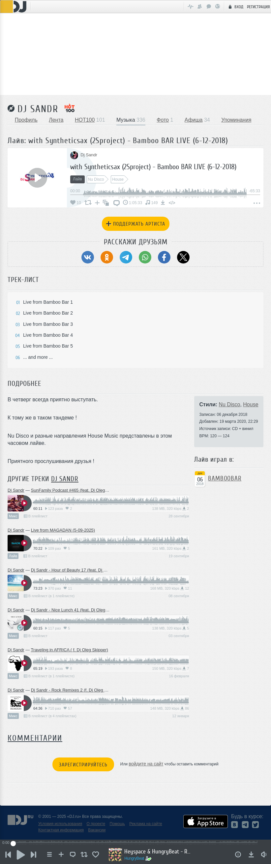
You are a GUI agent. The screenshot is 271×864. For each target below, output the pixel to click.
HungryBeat (136, 858)
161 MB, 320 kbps (170, 548)
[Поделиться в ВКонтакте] (87, 257)
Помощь (117, 823)
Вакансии (96, 830)
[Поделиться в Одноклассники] (106, 257)
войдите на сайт (146, 763)
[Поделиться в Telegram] (126, 257)
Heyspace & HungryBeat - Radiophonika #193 (159, 851)
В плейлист (35, 516)
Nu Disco (229, 404)
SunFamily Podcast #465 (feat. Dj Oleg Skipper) (76, 490)
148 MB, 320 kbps (169, 708)
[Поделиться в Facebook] (164, 257)
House (250, 404)
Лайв (13, 556)
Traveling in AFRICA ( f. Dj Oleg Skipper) (69, 649)
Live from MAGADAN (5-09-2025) (63, 530)
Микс (13, 516)
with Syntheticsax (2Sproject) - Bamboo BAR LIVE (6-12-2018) (153, 167)
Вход (235, 6)
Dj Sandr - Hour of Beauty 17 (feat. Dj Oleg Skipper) (80, 570)
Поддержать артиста (135, 224)
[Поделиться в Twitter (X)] (183, 257)
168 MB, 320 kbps (169, 588)
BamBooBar (224, 478)
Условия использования (60, 823)
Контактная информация (61, 830)
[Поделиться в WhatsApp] (145, 257)
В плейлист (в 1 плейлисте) (49, 596)
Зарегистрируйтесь (83, 765)
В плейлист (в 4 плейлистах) (50, 716)
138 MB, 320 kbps (170, 508)
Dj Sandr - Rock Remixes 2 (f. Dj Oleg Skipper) (75, 690)
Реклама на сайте (145, 823)
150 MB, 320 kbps (170, 668)
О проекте (96, 823)
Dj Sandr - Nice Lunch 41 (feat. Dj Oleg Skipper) (76, 609)
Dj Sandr (37, 108)
